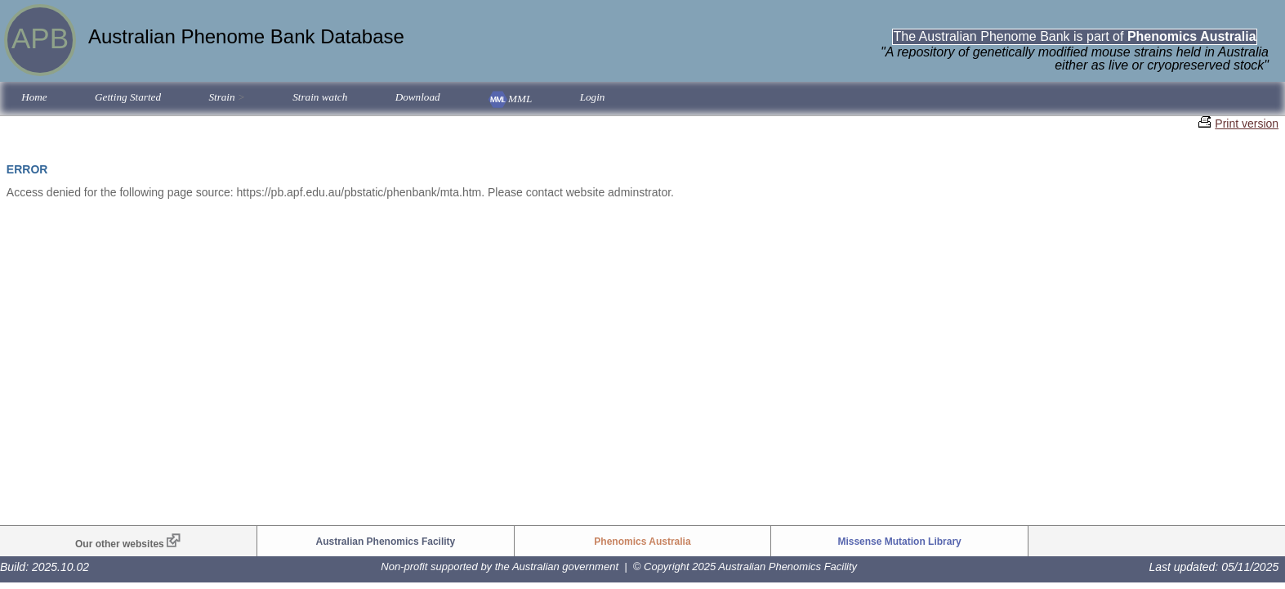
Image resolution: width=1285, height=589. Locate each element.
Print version (1246, 123)
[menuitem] (34, 98)
